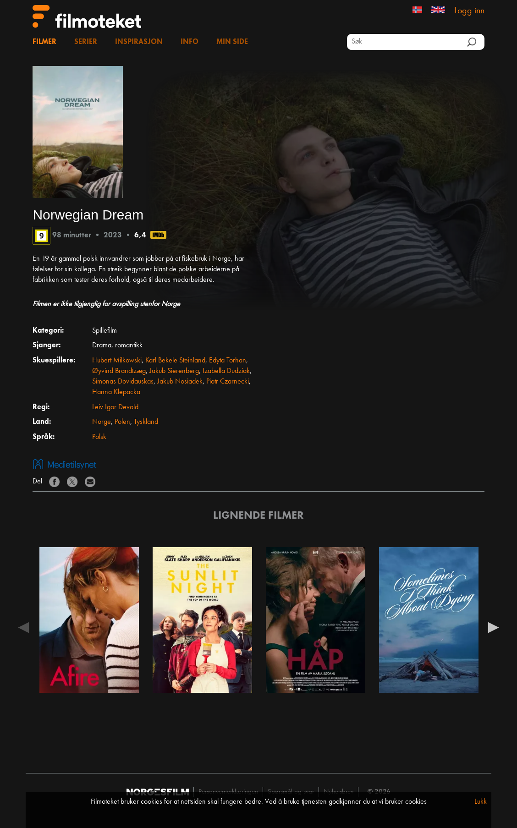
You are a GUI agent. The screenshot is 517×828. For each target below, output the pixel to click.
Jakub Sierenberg (174, 371)
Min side (232, 42)
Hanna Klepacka (116, 392)
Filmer (44, 42)
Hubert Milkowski (117, 360)
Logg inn (469, 11)
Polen (122, 422)
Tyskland (146, 422)
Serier (85, 42)
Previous (23, 626)
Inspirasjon (139, 42)
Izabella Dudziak (226, 371)
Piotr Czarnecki (227, 381)
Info (189, 42)
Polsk (99, 437)
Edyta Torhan (227, 360)
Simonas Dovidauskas (123, 381)
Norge (101, 422)
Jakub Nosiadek (180, 381)
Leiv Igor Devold (115, 407)
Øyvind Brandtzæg (119, 371)
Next (493, 626)
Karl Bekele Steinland (175, 360)
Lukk (480, 802)
